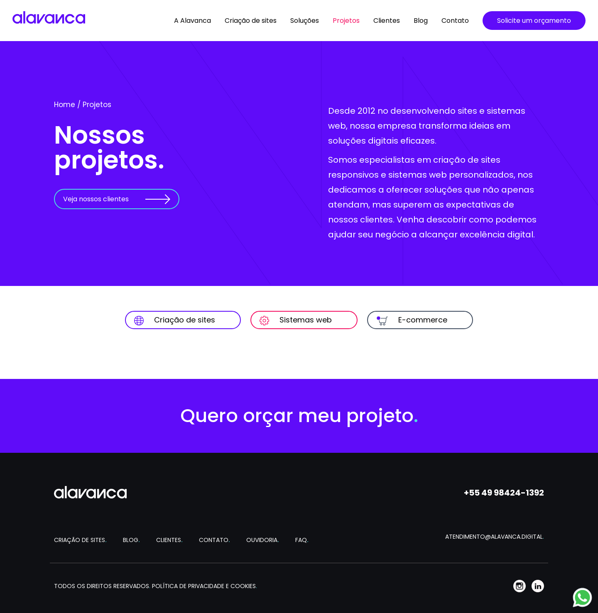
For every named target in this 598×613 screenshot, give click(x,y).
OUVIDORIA (262, 540)
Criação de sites (251, 20)
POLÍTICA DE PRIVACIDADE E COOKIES (204, 586)
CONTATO (214, 540)
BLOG (131, 540)
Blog (421, 20)
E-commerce (411, 320)
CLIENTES (169, 540)
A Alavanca (192, 20)
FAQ (302, 540)
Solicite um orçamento (534, 20)
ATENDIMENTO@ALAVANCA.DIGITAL (494, 536)
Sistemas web (296, 320)
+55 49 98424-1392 (504, 492)
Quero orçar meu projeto (299, 416)
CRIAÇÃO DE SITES (80, 540)
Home (64, 105)
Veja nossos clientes (96, 199)
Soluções (304, 20)
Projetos (346, 20)
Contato (455, 20)
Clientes (386, 20)
